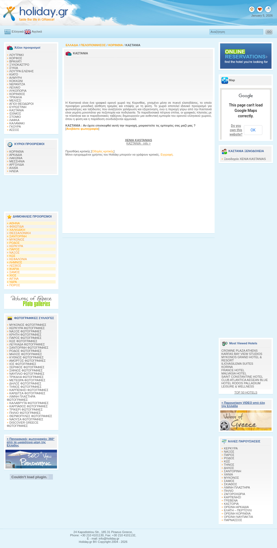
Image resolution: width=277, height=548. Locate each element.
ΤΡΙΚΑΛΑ (15, 97)
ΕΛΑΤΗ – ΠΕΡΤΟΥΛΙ (238, 510)
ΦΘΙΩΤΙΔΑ (16, 226)
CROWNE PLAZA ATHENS (239, 350)
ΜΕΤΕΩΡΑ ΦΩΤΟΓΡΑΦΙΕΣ (27, 380)
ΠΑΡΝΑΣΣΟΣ (233, 520)
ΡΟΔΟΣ (14, 242)
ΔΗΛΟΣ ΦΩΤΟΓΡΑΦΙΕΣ (25, 383)
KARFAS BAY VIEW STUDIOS (241, 353)
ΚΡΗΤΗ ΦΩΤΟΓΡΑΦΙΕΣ (25, 334)
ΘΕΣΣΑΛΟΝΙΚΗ (20, 233)
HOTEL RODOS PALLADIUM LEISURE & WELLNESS (240, 385)
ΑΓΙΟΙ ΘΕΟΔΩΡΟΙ (21, 103)
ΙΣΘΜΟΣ (15, 113)
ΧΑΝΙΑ (228, 474)
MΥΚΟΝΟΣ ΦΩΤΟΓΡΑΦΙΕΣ (27, 324)
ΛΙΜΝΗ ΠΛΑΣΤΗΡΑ (237, 487)
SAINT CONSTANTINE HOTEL (242, 376)
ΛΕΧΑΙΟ (14, 87)
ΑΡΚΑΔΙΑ (15, 154)
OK (253, 130)
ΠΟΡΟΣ (14, 285)
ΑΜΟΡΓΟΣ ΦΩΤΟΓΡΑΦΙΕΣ (27, 360)
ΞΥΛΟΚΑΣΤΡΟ (19, 64)
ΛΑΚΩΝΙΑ (16, 158)
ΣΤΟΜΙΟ (15, 116)
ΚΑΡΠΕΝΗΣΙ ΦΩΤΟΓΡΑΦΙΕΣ (29, 390)
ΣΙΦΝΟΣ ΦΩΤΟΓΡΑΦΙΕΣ (26, 370)
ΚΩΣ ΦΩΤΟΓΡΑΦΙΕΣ (23, 341)
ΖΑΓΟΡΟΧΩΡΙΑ (234, 494)
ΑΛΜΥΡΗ (15, 77)
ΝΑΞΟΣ (14, 252)
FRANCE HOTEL (232, 370)
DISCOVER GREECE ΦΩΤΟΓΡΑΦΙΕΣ (22, 424)
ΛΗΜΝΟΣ (15, 262)
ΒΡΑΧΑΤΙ (15, 61)
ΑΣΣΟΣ (14, 129)
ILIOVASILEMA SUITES (237, 363)
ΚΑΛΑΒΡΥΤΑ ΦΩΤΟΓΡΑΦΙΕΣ (29, 403)
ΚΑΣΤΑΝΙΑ (16, 110)
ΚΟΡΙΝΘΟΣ (17, 94)
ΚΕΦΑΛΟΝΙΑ (18, 259)
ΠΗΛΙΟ (229, 490)
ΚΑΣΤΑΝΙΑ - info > (138, 141)
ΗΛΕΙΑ (13, 171)
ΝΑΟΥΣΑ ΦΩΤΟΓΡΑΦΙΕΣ (26, 419)
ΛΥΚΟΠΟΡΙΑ (18, 90)
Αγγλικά (37, 31)
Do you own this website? (236, 130)
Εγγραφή (167, 154)
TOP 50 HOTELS (245, 392)
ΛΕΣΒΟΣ (15, 265)
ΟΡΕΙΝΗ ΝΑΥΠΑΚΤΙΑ (238, 516)
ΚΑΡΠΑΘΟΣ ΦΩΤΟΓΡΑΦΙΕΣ (28, 406)
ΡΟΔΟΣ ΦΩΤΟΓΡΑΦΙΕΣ (25, 350)
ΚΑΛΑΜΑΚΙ (17, 123)
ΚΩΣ (12, 255)
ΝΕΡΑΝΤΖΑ (17, 84)
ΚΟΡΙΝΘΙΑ (16, 151)
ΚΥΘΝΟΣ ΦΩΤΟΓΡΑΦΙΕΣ (26, 357)
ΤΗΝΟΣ (229, 464)
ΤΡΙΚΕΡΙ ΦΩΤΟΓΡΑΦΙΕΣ (26, 409)
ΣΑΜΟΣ (14, 272)
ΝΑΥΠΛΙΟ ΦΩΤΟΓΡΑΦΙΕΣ (26, 373)
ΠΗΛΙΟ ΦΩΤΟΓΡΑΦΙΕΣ (25, 412)
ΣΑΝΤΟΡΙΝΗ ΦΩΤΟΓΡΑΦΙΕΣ (29, 347)
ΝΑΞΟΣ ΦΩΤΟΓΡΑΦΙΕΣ (25, 331)
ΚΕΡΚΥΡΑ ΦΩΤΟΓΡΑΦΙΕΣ (27, 328)
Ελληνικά (18, 31)
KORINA (227, 367)
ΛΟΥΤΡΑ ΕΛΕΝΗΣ (21, 71)
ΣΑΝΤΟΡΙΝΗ (18, 236)
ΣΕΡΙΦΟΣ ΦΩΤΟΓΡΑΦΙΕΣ (26, 367)
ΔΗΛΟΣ (229, 468)
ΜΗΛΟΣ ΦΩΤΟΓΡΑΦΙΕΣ (25, 354)
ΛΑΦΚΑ (14, 120)
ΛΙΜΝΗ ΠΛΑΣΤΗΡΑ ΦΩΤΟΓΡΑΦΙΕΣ (21, 398)
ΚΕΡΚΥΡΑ (16, 246)
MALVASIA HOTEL (234, 373)
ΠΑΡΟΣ (14, 249)
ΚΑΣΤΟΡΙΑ (231, 503)
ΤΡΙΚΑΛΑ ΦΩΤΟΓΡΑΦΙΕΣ (26, 377)
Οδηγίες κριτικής (103, 151)
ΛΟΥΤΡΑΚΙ (16, 54)
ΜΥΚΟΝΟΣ (16, 239)
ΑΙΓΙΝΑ (14, 278)
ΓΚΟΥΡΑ (15, 126)
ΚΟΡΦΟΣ (15, 58)
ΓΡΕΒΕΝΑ (231, 500)
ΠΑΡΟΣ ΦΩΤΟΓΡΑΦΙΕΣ (25, 337)
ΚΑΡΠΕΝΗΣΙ (232, 497)
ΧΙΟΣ (13, 275)
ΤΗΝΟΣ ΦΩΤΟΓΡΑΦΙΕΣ (25, 386)
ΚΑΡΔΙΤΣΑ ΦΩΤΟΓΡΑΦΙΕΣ (27, 393)
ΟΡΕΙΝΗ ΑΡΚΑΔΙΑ (236, 507)
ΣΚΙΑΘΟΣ (230, 484)
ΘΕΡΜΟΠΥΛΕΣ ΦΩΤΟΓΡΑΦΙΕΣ (30, 416)
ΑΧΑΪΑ (13, 167)
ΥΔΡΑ (13, 282)
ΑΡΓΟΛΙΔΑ (16, 164)
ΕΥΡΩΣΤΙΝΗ (18, 107)
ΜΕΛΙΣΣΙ (15, 100)
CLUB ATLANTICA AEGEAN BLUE (244, 380)
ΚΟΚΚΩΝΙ (16, 81)
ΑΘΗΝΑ (14, 223)
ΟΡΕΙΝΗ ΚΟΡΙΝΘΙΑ (237, 513)
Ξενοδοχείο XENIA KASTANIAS (245, 158)
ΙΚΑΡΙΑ (14, 268)
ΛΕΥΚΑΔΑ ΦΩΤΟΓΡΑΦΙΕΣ (27, 344)
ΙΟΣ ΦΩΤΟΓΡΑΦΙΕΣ (22, 364)
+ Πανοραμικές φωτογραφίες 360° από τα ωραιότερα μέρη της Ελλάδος (31, 442)
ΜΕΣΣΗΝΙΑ (17, 161)
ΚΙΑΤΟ (13, 74)
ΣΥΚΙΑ (13, 68)
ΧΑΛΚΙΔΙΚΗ (17, 229)
